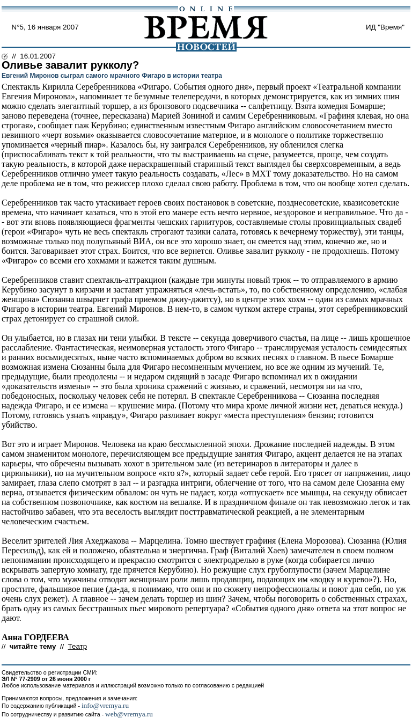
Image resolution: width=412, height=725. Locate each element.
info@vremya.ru (105, 705)
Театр (77, 646)
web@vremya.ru (129, 714)
